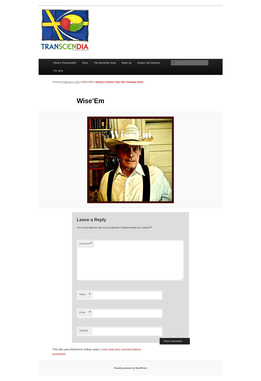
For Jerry (58, 70)
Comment (85, 243)
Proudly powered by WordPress (130, 368)
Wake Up (127, 62)
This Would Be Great (105, 62)
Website (83, 330)
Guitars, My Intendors (148, 62)
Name (84, 294)
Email (84, 312)
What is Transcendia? (65, 62)
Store (85, 62)
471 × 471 (88, 82)
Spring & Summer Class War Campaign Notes (119, 82)
